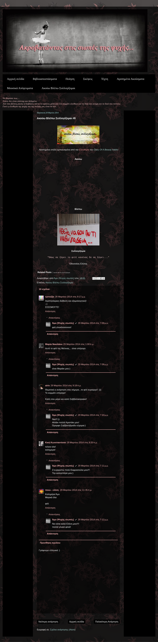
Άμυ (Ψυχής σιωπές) (63, 323)
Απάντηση (50, 311)
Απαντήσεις (54, 318)
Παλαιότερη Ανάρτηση (106, 621)
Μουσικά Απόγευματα (20, 88)
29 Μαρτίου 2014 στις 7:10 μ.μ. (93, 415)
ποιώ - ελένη (52, 490)
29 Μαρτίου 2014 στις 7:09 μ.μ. (93, 323)
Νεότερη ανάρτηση (48, 621)
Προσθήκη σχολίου (50, 543)
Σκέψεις (88, 78)
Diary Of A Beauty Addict (105, 149)
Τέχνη (104, 78)
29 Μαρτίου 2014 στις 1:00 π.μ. (78, 344)
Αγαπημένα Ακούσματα (130, 78)
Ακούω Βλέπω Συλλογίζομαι (58, 88)
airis (47, 385)
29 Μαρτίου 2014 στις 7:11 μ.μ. (93, 466)
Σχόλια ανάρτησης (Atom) (63, 629)
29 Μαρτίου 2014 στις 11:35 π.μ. (76, 490)
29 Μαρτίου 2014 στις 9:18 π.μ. (66, 385)
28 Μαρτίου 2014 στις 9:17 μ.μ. (70, 296)
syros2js (49, 296)
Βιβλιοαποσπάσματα (45, 78)
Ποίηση (70, 78)
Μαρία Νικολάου (53, 344)
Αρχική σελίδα (15, 78)
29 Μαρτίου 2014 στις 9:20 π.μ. (82, 442)
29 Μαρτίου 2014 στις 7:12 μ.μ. (93, 519)
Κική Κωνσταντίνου (55, 442)
